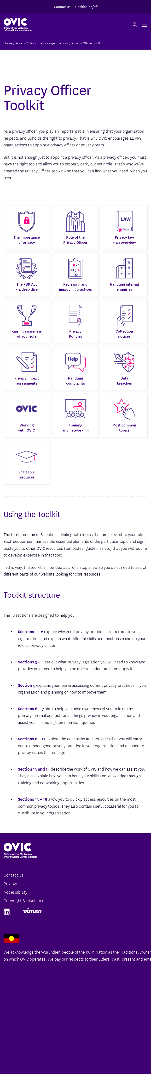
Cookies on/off (86, 6)
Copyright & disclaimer (25, 900)
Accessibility (16, 892)
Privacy (10, 883)
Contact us (62, 6)
